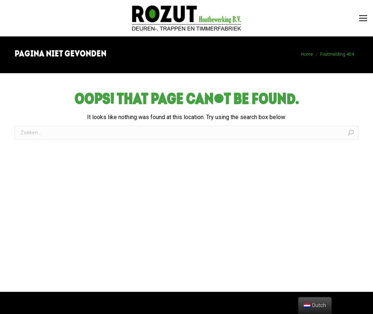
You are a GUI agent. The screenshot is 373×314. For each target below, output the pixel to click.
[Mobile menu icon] (363, 18)
